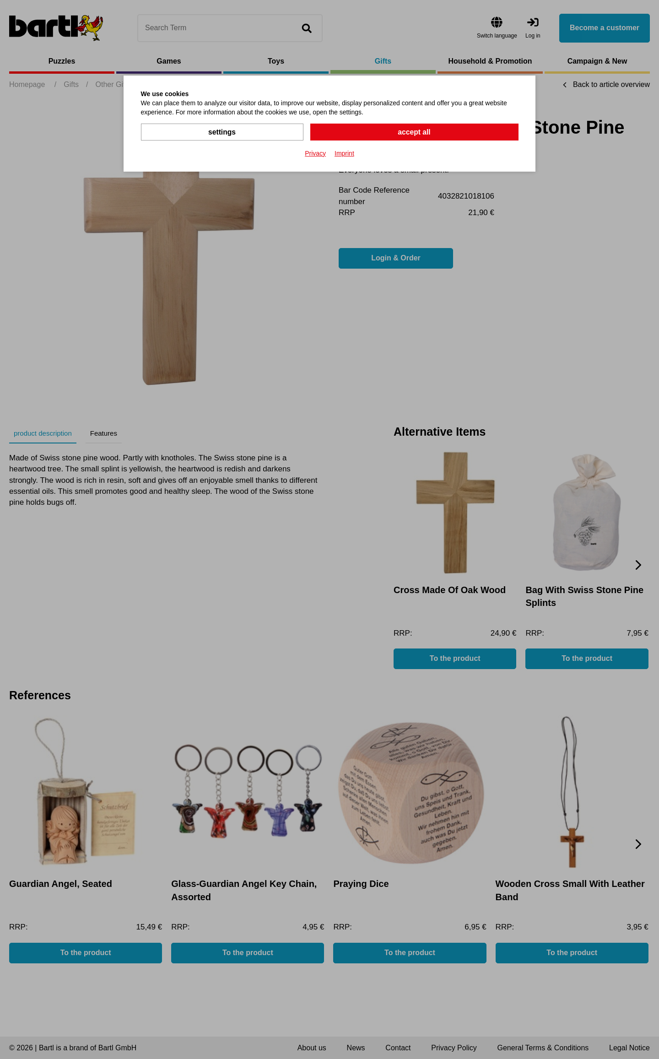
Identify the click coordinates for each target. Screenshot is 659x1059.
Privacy (315, 153)
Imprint (344, 153)
